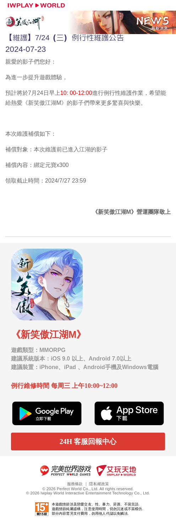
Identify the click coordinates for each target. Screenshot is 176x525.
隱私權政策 (99, 484)
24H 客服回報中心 (88, 441)
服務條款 (75, 484)
